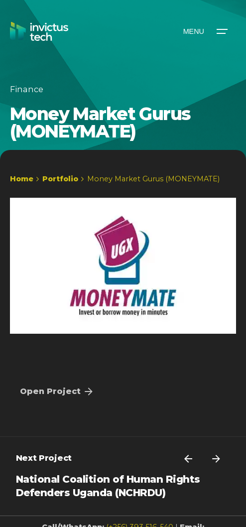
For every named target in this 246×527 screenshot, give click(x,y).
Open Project (57, 391)
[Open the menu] (204, 31)
